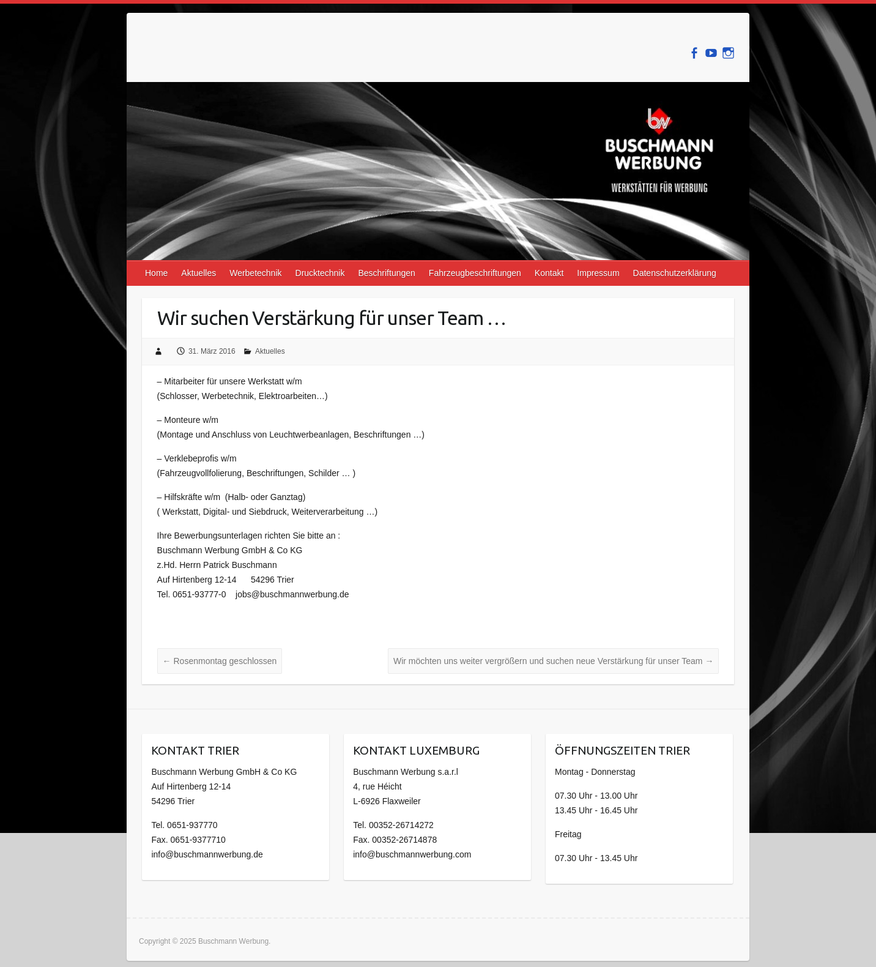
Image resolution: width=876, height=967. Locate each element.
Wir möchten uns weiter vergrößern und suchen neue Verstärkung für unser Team (553, 661)
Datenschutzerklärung (674, 273)
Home (156, 273)
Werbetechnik (255, 273)
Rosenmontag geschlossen (220, 661)
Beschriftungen (386, 273)
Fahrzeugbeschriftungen (475, 273)
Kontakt (549, 273)
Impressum (598, 273)
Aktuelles (198, 273)
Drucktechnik (320, 273)
